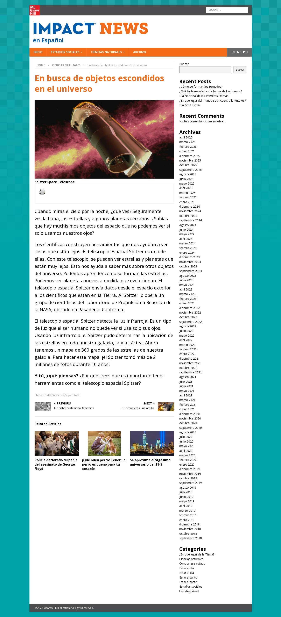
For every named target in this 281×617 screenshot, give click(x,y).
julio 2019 (185, 492)
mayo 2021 (186, 391)
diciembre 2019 (189, 469)
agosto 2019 (187, 487)
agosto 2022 (187, 326)
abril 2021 (185, 395)
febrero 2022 (188, 349)
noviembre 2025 (190, 160)
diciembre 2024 (189, 206)
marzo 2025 (187, 193)
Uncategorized (189, 591)
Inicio (38, 52)
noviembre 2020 (190, 418)
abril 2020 (185, 451)
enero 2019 (187, 520)
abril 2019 (185, 506)
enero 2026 (187, 151)
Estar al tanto (188, 577)
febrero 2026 (188, 147)
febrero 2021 (188, 405)
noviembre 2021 (190, 363)
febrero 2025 (188, 197)
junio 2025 (186, 179)
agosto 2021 (187, 377)
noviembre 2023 (190, 262)
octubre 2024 (188, 216)
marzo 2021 (187, 400)
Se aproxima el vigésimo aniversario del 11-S (150, 462)
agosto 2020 (187, 432)
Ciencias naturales (106, 52)
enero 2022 (187, 354)
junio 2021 (186, 386)
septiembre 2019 (190, 483)
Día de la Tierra (189, 105)
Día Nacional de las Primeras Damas (204, 96)
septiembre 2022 (190, 322)
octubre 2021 (188, 368)
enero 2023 (187, 303)
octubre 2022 (188, 317)
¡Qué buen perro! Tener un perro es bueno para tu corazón (104, 464)
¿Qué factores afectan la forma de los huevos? (210, 91)
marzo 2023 (187, 294)
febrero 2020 (188, 460)
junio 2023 (186, 280)
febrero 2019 (188, 515)
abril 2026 (185, 137)
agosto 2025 (187, 174)
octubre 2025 (188, 165)
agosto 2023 (187, 276)
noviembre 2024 (190, 211)
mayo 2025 (186, 183)
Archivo (139, 52)
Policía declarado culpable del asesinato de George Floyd (56, 464)
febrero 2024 (188, 248)
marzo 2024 (187, 243)
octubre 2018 (188, 534)
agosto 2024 (187, 225)
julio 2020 (185, 437)
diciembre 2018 (189, 524)
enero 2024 (187, 252)
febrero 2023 (188, 299)
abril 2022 (185, 340)
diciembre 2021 (189, 358)
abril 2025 (185, 188)
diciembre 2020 (189, 414)
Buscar (184, 64)
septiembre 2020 (190, 428)
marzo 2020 (187, 455)
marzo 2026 (187, 142)
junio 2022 (186, 331)
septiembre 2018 (190, 538)
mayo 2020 (186, 446)
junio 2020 (186, 441)
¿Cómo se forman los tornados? (201, 86)
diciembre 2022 (189, 308)
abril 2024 (185, 239)
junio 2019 (186, 497)
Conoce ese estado (192, 563)
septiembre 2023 (190, 271)
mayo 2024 (186, 234)
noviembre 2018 (190, 529)
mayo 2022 (186, 335)
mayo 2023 (186, 285)
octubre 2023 (188, 266)
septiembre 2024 (190, 220)
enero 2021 (187, 409)
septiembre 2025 (190, 170)
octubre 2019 (188, 478)
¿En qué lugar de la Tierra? (196, 554)
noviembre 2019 (190, 474)
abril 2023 (185, 289)
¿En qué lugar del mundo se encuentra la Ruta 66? (212, 100)
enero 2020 (187, 464)
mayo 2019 (186, 501)
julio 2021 (185, 381)
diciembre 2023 (189, 257)
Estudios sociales (65, 52)
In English (240, 52)
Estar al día (186, 568)
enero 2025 (187, 202)
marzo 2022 (187, 345)
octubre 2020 (188, 423)
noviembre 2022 (190, 312)
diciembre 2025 (189, 156)
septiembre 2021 (190, 372)
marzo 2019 (187, 510)
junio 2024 (186, 229)
